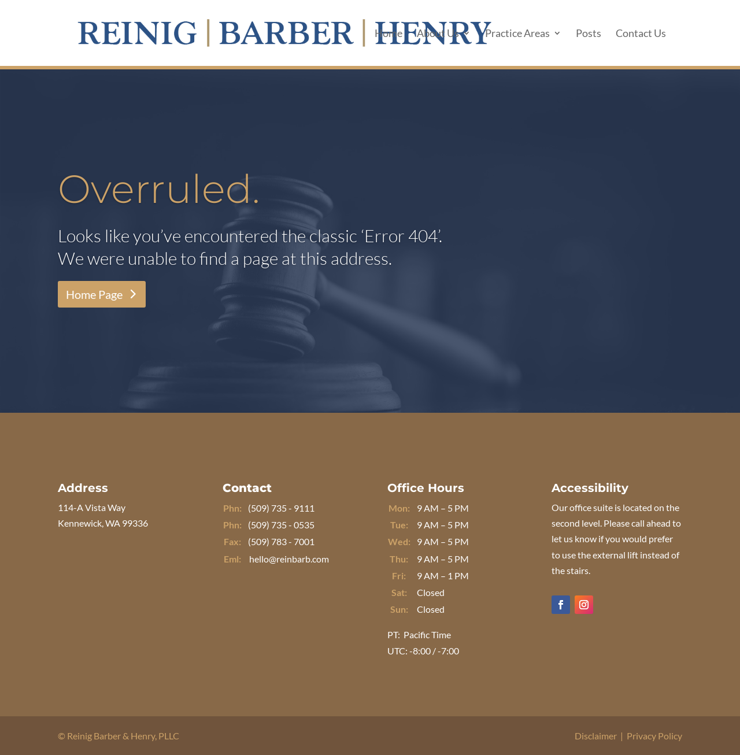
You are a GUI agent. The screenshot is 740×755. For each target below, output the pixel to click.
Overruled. (159, 189)
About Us (438, 34)
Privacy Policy (654, 735)
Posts (588, 34)
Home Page (94, 294)
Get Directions (102, 561)
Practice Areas (517, 34)
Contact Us (641, 34)
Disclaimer (596, 735)
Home (388, 34)
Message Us (261, 597)
